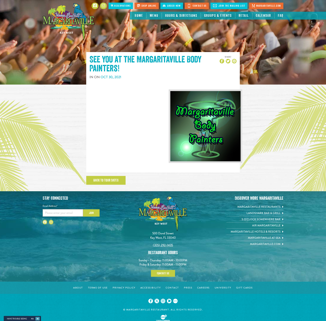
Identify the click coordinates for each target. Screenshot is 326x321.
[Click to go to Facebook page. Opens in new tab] (95, 6)
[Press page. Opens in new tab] (188, 288)
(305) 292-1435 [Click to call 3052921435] (163, 245)
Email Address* (50, 206)
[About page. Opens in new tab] (78, 288)
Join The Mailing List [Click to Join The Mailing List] (229, 6)
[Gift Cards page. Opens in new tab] (244, 288)
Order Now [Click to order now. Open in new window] (172, 5)
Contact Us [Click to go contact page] (196, 6)
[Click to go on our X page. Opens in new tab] (157, 301)
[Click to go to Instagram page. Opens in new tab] (103, 6)
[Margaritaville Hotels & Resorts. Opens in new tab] (254, 232)
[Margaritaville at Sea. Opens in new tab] (254, 238)
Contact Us (163, 273)
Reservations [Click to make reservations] (120, 5)
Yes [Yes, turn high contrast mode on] (32, 319)
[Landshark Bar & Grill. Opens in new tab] (254, 213)
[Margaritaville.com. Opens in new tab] (254, 244)
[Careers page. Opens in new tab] (203, 288)
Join (91, 212)
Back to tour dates (105, 180)
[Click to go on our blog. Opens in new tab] (175, 301)
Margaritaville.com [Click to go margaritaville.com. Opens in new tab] (266, 6)
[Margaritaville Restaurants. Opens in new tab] (254, 207)
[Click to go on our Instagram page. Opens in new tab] (163, 301)
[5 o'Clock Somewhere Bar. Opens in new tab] (254, 219)
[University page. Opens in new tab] (223, 288)
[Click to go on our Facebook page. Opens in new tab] (150, 301)
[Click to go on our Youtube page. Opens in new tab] (169, 301)
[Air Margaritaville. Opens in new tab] (254, 225)
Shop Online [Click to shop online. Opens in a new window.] (146, 5)
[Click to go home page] (69, 22)
